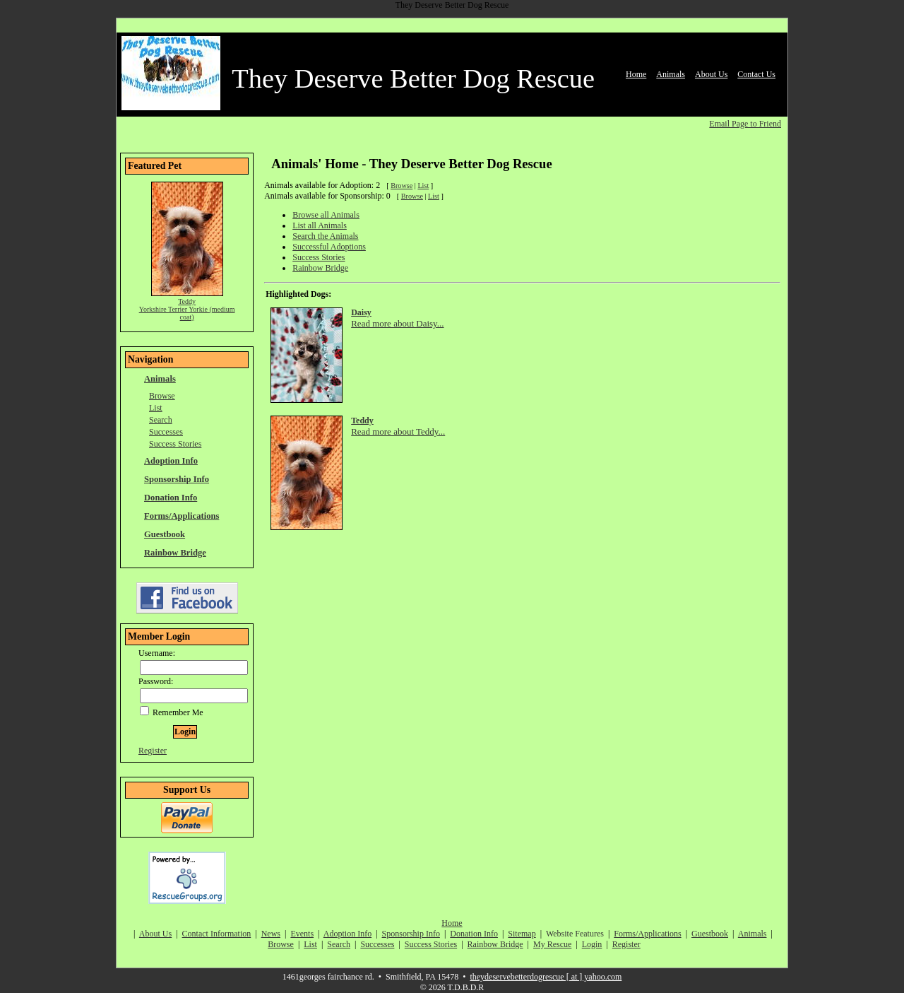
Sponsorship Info (176, 479)
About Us (711, 74)
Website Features (575, 934)
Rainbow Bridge (175, 553)
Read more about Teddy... (398, 431)
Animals (670, 74)
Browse (162, 396)
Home (636, 74)
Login (592, 944)
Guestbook (164, 534)
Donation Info (170, 498)
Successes (166, 432)
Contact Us (756, 74)
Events (302, 934)
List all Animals (319, 225)
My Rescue (552, 944)
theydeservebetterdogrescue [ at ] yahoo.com (546, 977)
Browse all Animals (325, 215)
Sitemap (521, 934)
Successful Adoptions (329, 247)
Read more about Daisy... (397, 323)
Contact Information (216, 934)
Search (160, 420)
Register (152, 751)
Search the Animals (325, 236)
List (155, 408)
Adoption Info (171, 461)
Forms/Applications (181, 516)
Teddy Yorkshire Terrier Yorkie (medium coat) (187, 309)
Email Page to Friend (745, 124)
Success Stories (175, 444)
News (270, 934)
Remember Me (171, 712)
